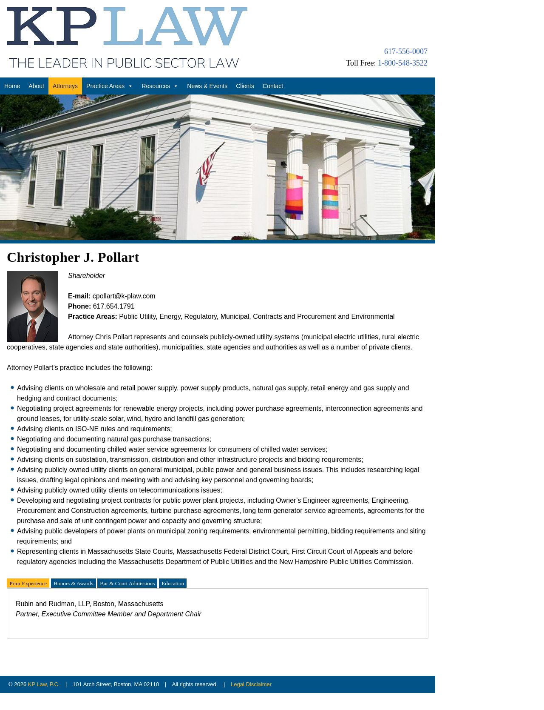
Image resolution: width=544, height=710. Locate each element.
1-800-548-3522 (403, 63)
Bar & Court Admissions (127, 583)
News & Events (207, 86)
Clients (245, 86)
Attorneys (65, 86)
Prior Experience (28, 583)
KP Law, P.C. (44, 684)
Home (12, 86)
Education (173, 583)
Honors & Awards (73, 583)
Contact (273, 86)
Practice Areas (109, 85)
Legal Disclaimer (251, 684)
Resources (160, 85)
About (36, 86)
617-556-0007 (406, 51)
